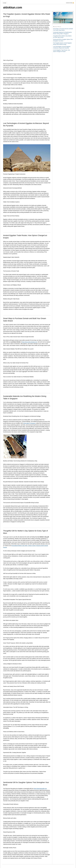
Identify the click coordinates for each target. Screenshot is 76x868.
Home (4, 2)
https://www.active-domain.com (29, 342)
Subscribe (69, 2)
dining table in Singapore (29, 423)
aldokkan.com (12, 7)
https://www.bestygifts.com (40, 788)
